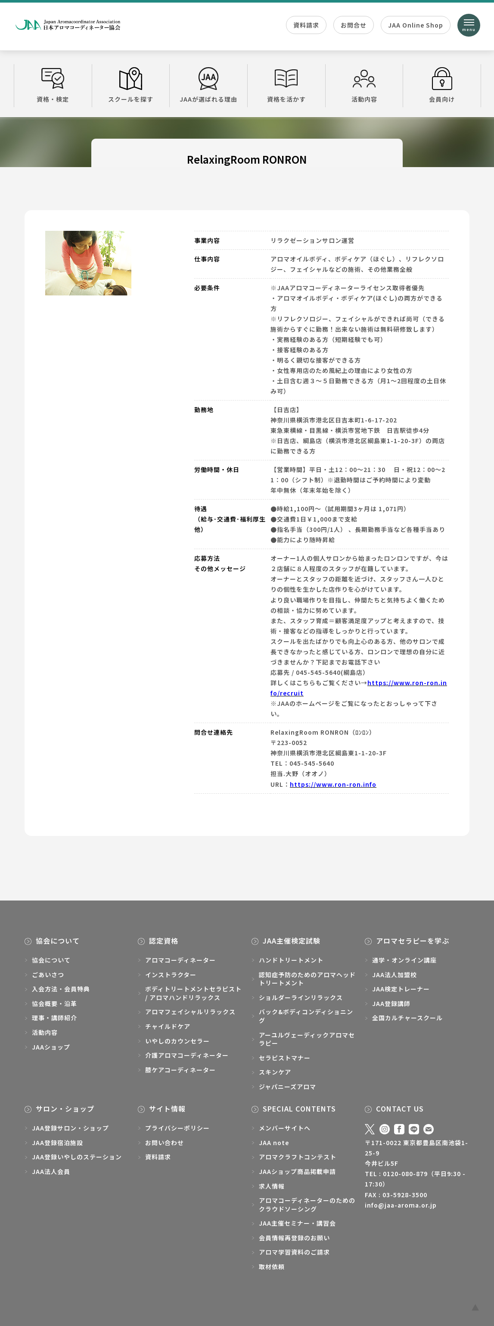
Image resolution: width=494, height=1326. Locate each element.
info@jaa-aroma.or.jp (401, 1205)
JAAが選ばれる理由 (208, 85)
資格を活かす (286, 85)
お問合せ (354, 25)
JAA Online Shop (415, 25)
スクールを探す (131, 85)
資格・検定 (53, 85)
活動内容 (364, 85)
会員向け (442, 85)
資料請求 (306, 25)
